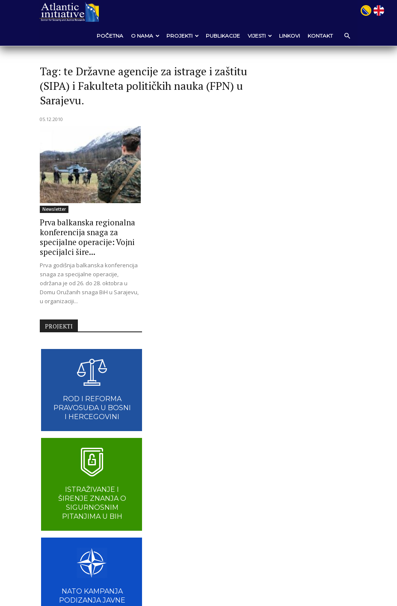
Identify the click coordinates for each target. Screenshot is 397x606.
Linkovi (288, 36)
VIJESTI (259, 36)
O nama (144, 36)
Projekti (182, 36)
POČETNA (109, 36)
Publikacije (222, 36)
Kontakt (319, 36)
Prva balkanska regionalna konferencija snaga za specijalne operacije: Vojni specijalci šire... (83, 236)
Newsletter (54, 209)
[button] (346, 36)
